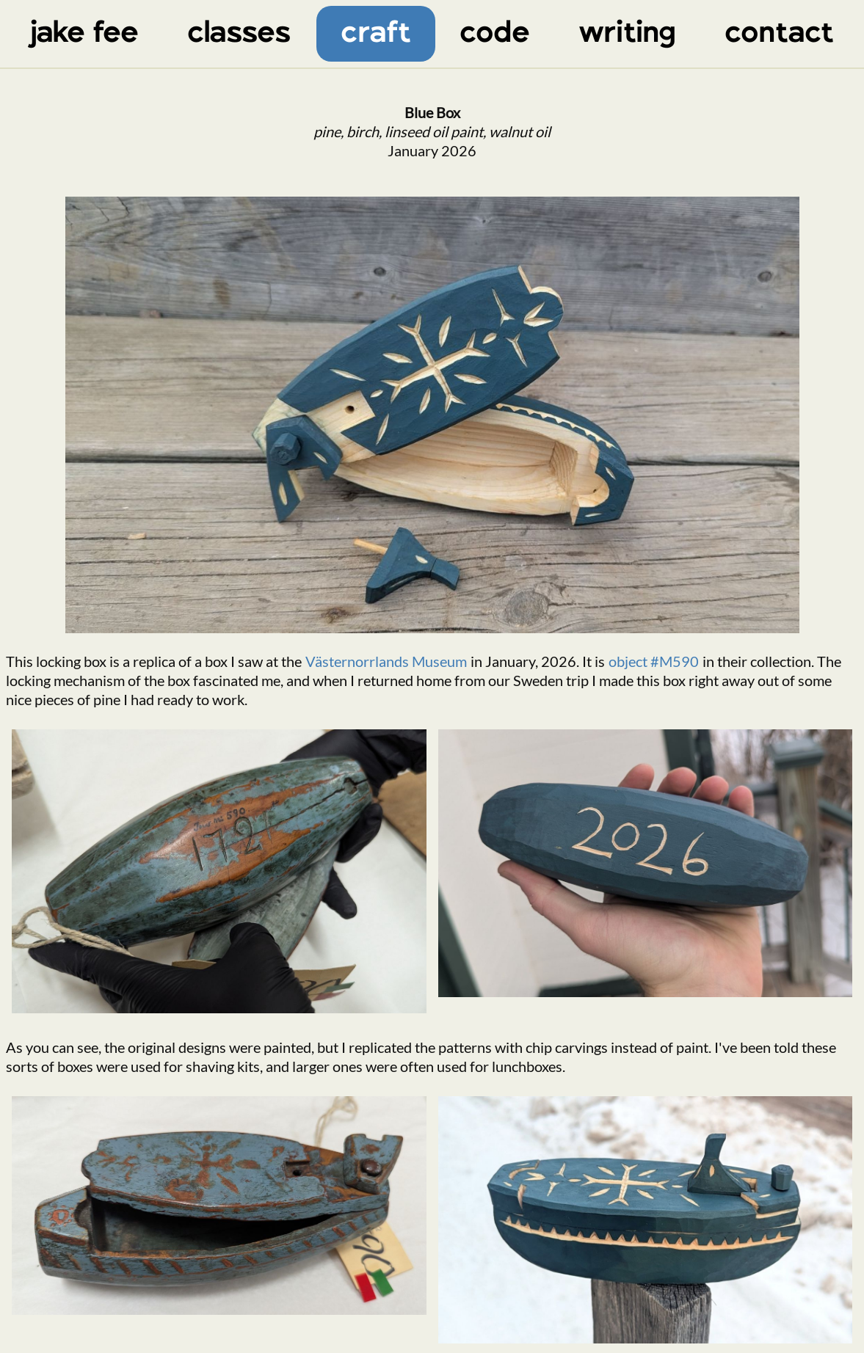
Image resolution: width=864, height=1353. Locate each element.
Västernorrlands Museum (386, 661)
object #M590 (654, 661)
